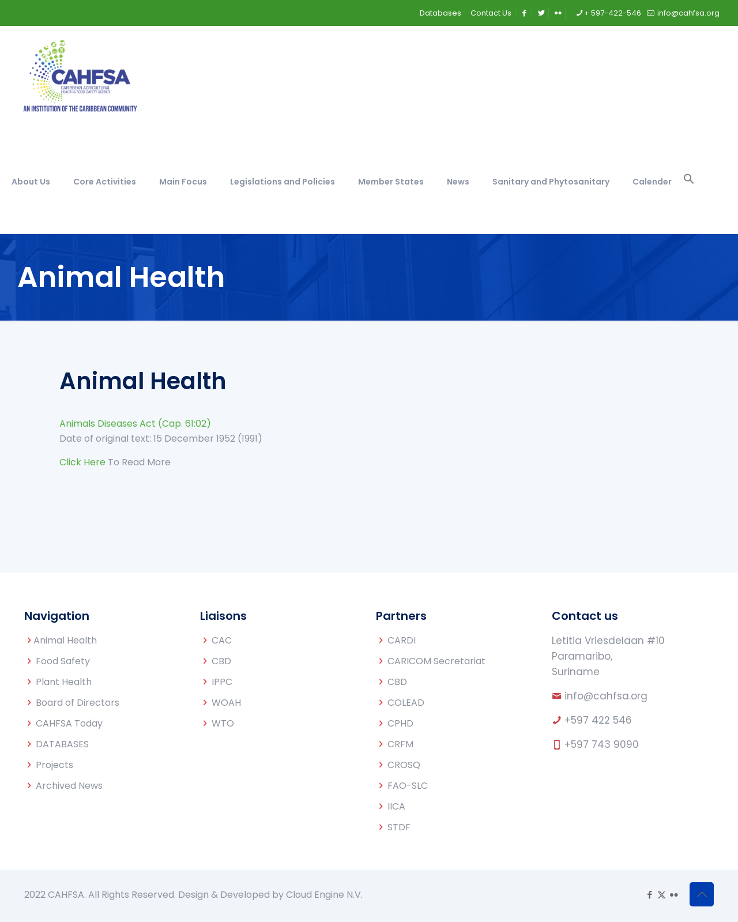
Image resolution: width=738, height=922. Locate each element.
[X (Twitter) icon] (661, 895)
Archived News (69, 785)
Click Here (82, 462)
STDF (399, 827)
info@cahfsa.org (605, 696)
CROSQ (403, 765)
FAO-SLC (407, 785)
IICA (396, 806)
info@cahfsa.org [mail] (688, 12)
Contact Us (490, 12)
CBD (221, 661)
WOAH (226, 702)
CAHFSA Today (69, 723)
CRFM (400, 744)
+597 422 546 (598, 720)
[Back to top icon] (702, 894)
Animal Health (65, 640)
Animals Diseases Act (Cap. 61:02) (135, 423)
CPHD (400, 723)
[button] (689, 182)
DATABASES (62, 744)
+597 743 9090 (601, 744)
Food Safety (63, 661)
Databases (440, 12)
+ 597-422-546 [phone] (612, 12)
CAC (222, 640)
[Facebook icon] (649, 895)
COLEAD (405, 702)
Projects (54, 765)
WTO (223, 723)
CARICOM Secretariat (436, 661)
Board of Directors (77, 702)
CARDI (401, 640)
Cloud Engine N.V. (324, 894)
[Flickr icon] (673, 895)
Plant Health (64, 681)
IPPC (222, 681)
